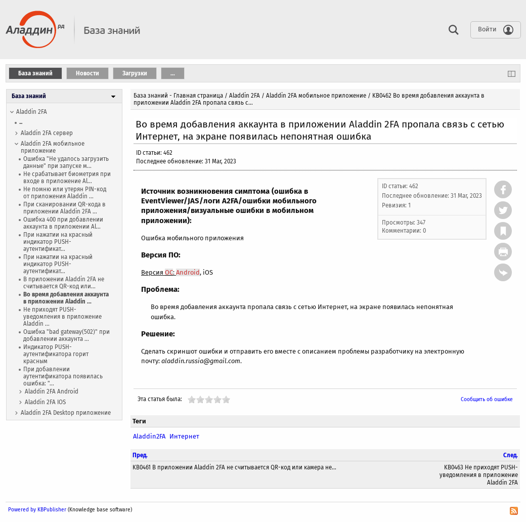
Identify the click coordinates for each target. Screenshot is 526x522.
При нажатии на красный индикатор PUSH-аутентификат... (58, 241)
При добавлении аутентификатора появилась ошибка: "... (63, 376)
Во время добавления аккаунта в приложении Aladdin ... (66, 298)
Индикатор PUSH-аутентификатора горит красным (56, 354)
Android (188, 272)
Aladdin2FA (149, 436)
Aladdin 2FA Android (51, 391)
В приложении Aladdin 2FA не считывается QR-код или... (63, 283)
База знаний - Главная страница (178, 95)
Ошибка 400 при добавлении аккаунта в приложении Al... (63, 223)
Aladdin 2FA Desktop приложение (66, 412)
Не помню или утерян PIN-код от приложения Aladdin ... (64, 193)
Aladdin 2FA (31, 111)
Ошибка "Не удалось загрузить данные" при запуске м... (66, 162)
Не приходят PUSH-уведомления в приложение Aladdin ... (62, 316)
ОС (169, 272)
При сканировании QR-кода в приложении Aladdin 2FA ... (64, 208)
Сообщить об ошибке (487, 399)
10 (226, 399)
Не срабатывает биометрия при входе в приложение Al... (67, 177)
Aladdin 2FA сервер (47, 133)
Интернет (184, 436)
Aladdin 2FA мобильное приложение (52, 147)
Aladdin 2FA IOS (45, 402)
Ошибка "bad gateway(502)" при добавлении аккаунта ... (66, 335)
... (20, 122)
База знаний (29, 96)
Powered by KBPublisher (37, 509)
